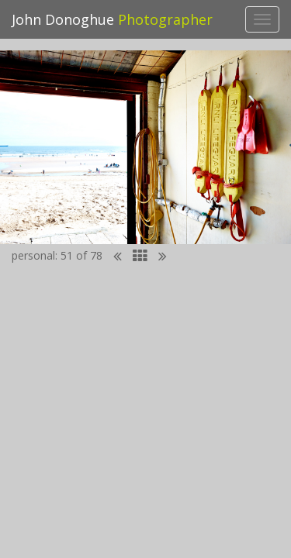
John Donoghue (112, 19)
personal (33, 255)
